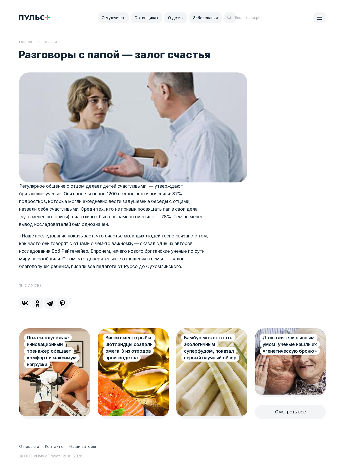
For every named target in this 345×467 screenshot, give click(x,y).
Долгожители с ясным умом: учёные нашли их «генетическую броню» (290, 344)
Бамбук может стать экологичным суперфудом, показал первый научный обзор (210, 348)
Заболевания (205, 17)
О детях (176, 17)
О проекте (29, 446)
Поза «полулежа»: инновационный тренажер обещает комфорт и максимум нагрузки (52, 351)
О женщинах (146, 17)
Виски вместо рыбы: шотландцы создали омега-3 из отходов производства (129, 348)
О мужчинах (113, 17)
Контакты (54, 446)
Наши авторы (82, 446)
